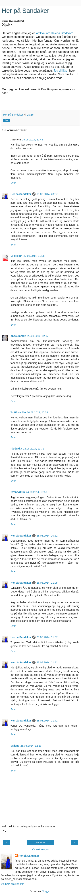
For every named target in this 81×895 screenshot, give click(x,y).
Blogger (46, 891)
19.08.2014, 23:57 (47, 194)
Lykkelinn (16, 255)
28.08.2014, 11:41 (47, 662)
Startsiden (40, 842)
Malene (15, 745)
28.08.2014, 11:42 (47, 720)
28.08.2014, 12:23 (30, 745)
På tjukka (16, 448)
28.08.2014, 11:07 (47, 637)
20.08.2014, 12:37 (37, 335)
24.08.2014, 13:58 (36, 492)
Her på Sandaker (25, 10)
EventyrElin (18, 492)
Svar (13, 182)
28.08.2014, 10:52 (47, 535)
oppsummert (18, 335)
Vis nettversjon (40, 849)
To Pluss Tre (18, 412)
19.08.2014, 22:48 (32, 139)
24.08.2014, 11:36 (33, 448)
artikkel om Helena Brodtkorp (54, 33)
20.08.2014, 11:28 (34, 255)
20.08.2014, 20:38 (37, 412)
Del (6, 120)
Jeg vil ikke (60, 70)
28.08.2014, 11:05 (47, 582)
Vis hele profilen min (12, 883)
